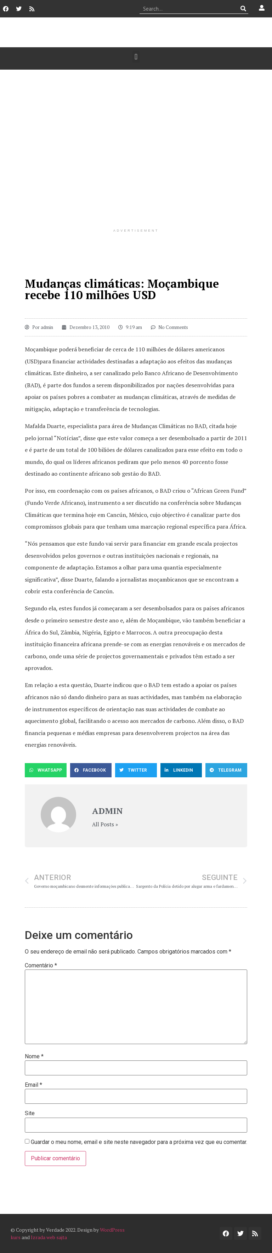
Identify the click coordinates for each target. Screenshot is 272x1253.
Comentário (41, 965)
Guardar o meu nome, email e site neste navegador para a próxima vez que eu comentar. (139, 1142)
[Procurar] (243, 8)
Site (30, 1113)
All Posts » (105, 824)
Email (33, 1085)
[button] (135, 57)
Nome (34, 1056)
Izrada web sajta (49, 1237)
